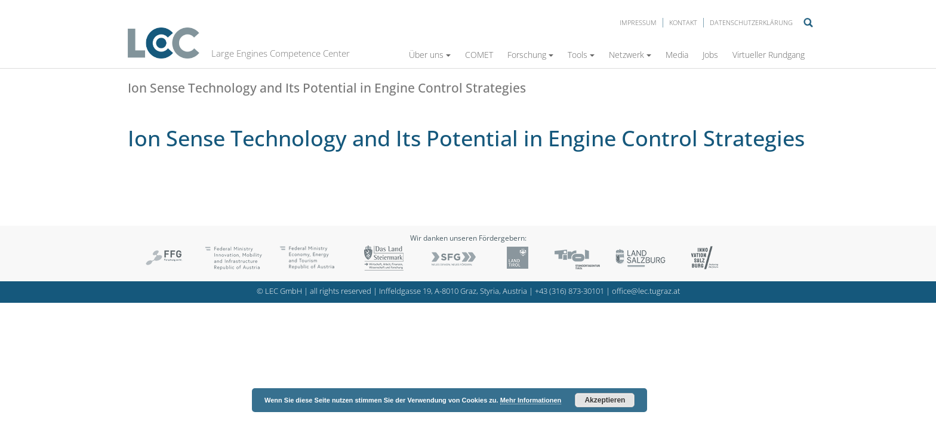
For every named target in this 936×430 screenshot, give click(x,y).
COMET (479, 54)
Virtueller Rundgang (768, 54)
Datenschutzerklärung (751, 22)
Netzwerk (630, 54)
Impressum (638, 22)
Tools (581, 54)
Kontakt (683, 22)
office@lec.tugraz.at (646, 291)
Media (677, 54)
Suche (808, 22)
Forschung (530, 54)
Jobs (710, 54)
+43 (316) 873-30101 (569, 291)
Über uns (430, 54)
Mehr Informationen (531, 400)
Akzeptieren (604, 400)
